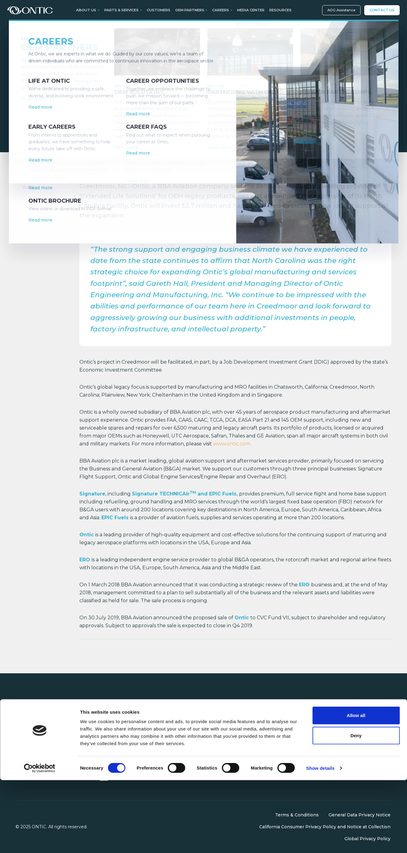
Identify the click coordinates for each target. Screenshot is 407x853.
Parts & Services (224, 714)
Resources (280, 10)
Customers (158, 10)
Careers (279, 723)
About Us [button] (86, 10)
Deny (356, 808)
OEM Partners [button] (189, 10)
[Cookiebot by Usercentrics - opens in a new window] (39, 841)
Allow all (356, 788)
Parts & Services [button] (121, 10)
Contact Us (381, 10)
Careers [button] (220, 10)
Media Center (250, 10)
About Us (281, 714)
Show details (320, 841)
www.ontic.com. (232, 444)
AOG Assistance (341, 10)
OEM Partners (222, 733)
